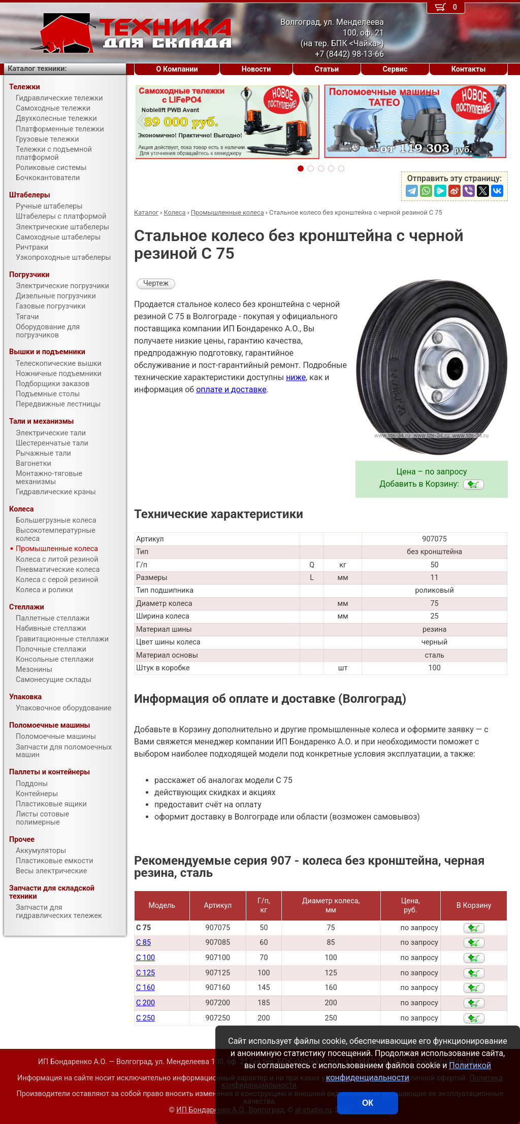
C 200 (145, 1003)
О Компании (177, 69)
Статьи (326, 69)
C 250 (145, 1018)
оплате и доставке (231, 389)
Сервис (394, 69)
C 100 (145, 957)
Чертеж (156, 283)
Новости (256, 69)
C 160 (145, 987)
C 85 (143, 942)
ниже (296, 377)
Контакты (468, 69)
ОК (367, 1103)
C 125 (145, 973)
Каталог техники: (37, 68)
